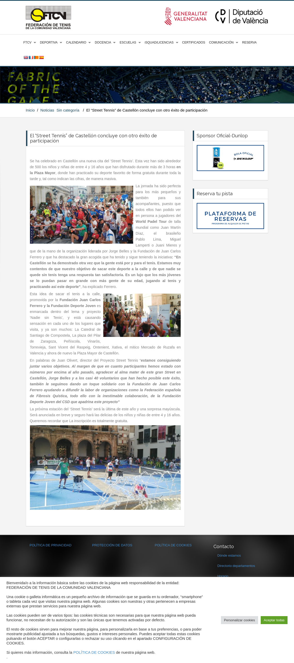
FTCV (27, 42)
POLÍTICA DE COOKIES (173, 545)
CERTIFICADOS (193, 42)
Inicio (30, 110)
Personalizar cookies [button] (239, 620)
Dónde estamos (229, 555)
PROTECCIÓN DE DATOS (112, 545)
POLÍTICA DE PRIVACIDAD (50, 545)
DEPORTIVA (49, 42)
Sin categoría (68, 110)
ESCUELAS (128, 42)
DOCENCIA (103, 42)
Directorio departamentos (236, 566)
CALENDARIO (76, 42)
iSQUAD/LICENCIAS (159, 42)
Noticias (47, 110)
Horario (222, 576)
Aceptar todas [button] (274, 620)
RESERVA (249, 42)
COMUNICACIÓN (221, 42)
